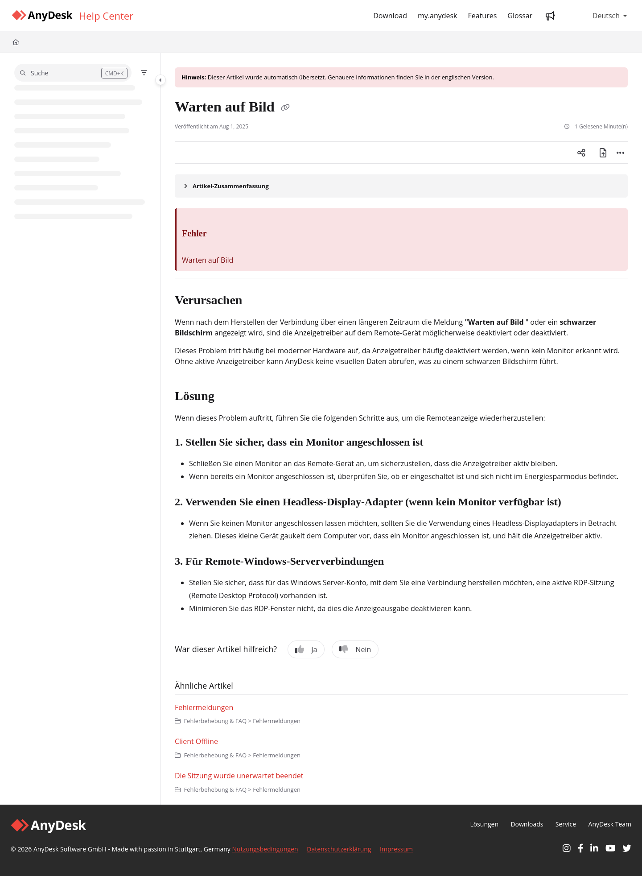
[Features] (482, 15)
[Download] (390, 15)
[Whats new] (550, 15)
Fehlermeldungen (204, 707)
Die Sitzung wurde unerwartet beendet (239, 776)
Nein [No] (355, 649)
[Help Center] (106, 15)
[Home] (42, 15)
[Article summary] (401, 186)
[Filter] (144, 72)
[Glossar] (519, 15)
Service (566, 824)
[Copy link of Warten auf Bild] (285, 108)
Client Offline (196, 741)
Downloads (526, 824)
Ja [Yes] (306, 649)
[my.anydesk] (437, 15)
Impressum (396, 849)
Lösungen (484, 824)
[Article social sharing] (581, 152)
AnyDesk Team (609, 824)
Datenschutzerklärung (339, 849)
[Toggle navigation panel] (160, 79)
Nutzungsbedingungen (265, 849)
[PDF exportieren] (603, 152)
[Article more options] (620, 152)
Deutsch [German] (598, 16)
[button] (73, 73)
